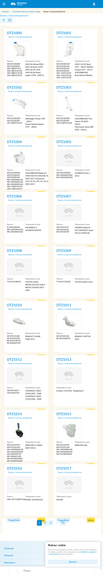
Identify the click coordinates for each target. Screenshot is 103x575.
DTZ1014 (14, 414)
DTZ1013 (63, 359)
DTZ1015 (63, 414)
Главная (9, 548)
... (56, 523)
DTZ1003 (63, 87)
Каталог (8, 555)
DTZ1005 (63, 142)
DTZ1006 (14, 196)
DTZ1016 (14, 468)
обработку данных (87, 552)
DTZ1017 (63, 468)
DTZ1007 (63, 196)
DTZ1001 (63, 33)
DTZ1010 (14, 305)
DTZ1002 (14, 87)
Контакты (9, 562)
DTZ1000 (14, 33)
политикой (53, 554)
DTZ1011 (63, 305)
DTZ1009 (63, 251)
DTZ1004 (14, 142)
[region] (51, 11)
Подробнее (14, 520)
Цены (91, 520)
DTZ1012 (14, 359)
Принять (73, 562)
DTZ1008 (14, 251)
